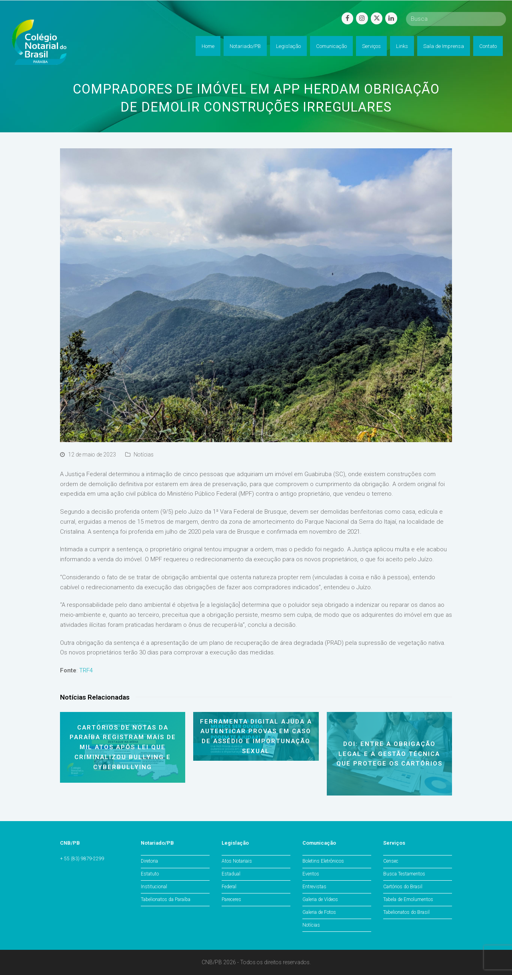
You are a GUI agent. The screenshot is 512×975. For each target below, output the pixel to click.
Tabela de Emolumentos (408, 899)
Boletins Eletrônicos (323, 861)
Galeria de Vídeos (320, 899)
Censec (390, 861)
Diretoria (149, 861)
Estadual (231, 874)
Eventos (310, 874)
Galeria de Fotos (319, 912)
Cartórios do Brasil (402, 886)
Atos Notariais (237, 861)
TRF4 (86, 670)
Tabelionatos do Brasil (406, 912)
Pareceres (231, 899)
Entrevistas (314, 886)
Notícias (144, 454)
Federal (229, 886)
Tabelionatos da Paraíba (165, 899)
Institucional (154, 886)
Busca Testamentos (404, 874)
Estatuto (150, 874)
